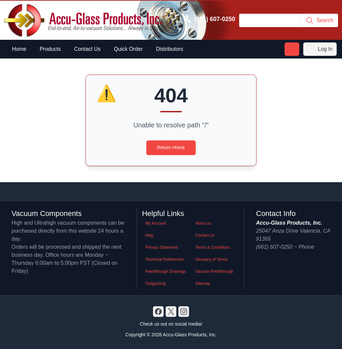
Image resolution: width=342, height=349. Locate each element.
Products (50, 49)
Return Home (171, 147)
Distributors (169, 49)
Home (19, 49)
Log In (320, 49)
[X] (171, 311)
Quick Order (128, 49)
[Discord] (158, 311)
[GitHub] (183, 311)
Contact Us (87, 49)
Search (319, 20)
